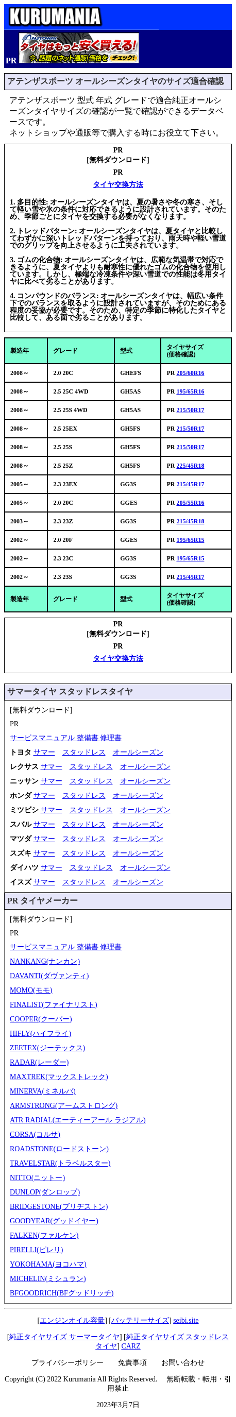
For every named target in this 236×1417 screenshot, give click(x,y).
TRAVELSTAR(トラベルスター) (60, 1163)
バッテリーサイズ (140, 1320)
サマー (44, 752)
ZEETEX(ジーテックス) (47, 1048)
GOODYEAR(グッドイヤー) (54, 1221)
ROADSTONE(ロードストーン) (59, 1149)
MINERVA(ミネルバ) (43, 1091)
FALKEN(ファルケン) (44, 1235)
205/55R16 (190, 502)
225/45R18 (190, 465)
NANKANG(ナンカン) (45, 961)
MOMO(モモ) (31, 990)
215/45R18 (190, 521)
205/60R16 (190, 373)
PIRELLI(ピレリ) (36, 1250)
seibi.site (185, 1320)
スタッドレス (84, 752)
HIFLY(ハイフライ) (40, 1033)
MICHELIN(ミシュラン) (48, 1279)
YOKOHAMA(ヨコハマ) (48, 1264)
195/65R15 (190, 539)
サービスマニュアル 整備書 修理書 (66, 738)
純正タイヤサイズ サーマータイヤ (64, 1337)
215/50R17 (190, 410)
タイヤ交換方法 (118, 185)
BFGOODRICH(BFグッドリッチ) (61, 1293)
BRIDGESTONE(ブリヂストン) (59, 1206)
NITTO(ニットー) (37, 1178)
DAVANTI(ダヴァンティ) (49, 976)
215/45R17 (190, 484)
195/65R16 (190, 391)
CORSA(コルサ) (35, 1134)
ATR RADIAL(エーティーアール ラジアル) (78, 1120)
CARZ (130, 1346)
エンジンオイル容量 (72, 1320)
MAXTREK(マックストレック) (59, 1077)
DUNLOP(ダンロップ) (45, 1192)
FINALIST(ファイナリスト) (53, 1005)
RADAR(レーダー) (39, 1062)
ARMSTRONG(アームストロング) (63, 1105)
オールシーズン (138, 752)
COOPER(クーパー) (41, 1019)
